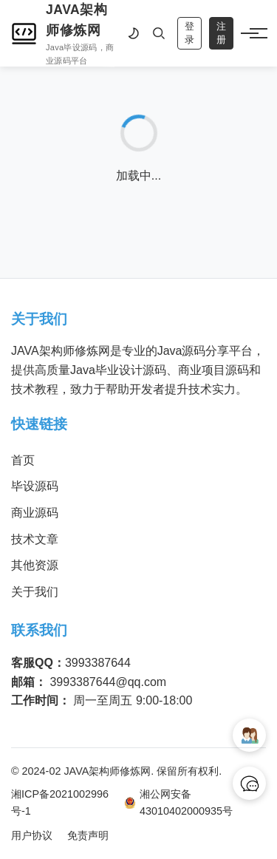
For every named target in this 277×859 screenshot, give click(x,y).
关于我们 (34, 591)
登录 (189, 33)
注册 (221, 33)
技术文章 (34, 539)
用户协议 (31, 835)
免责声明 (88, 835)
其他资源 (34, 565)
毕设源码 (34, 486)
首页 (23, 460)
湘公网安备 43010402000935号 (178, 802)
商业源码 (34, 512)
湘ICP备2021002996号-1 (60, 802)
